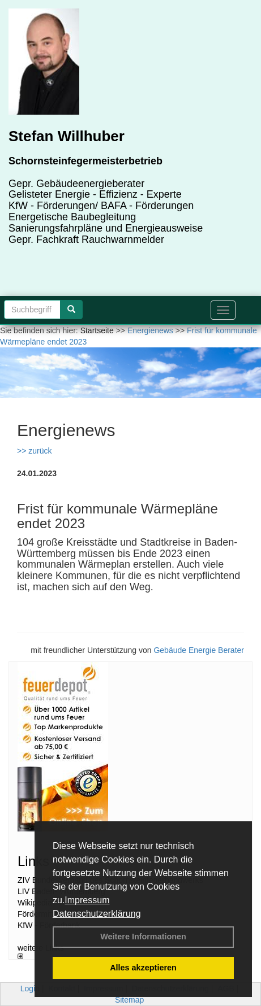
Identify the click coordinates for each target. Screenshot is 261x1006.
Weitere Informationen (143, 936)
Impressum (87, 900)
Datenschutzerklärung (97, 913)
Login (30, 988)
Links (33, 861)
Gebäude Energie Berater (198, 650)
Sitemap (129, 999)
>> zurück (34, 450)
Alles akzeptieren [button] (143, 967)
